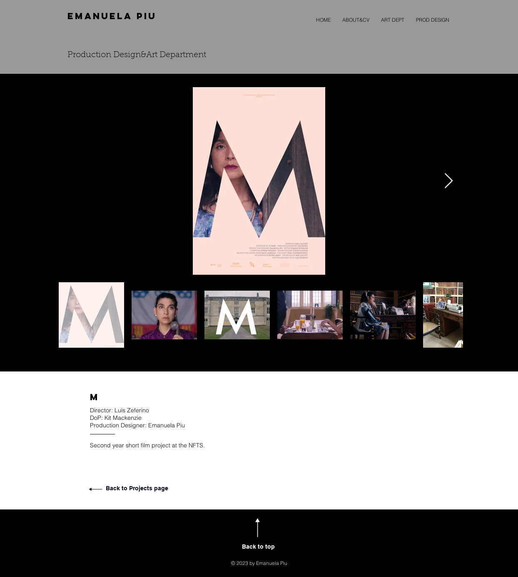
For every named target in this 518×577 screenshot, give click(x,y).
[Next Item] (448, 181)
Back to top (258, 546)
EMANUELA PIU (112, 16)
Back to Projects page (137, 488)
